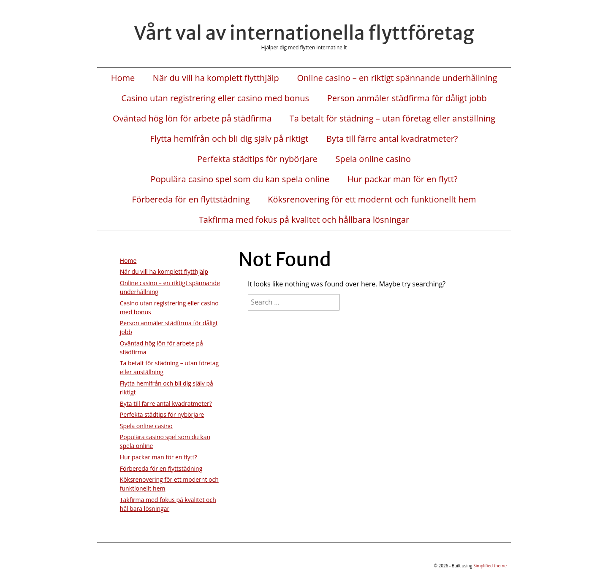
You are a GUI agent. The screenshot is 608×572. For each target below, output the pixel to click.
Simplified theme (490, 566)
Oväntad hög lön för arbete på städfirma (192, 118)
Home (123, 78)
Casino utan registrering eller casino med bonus (215, 98)
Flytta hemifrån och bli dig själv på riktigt (229, 139)
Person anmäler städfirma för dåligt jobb (407, 98)
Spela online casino (373, 159)
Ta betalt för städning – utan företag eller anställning (392, 118)
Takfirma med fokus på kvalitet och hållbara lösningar (304, 220)
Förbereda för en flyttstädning (191, 199)
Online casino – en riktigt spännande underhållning (397, 78)
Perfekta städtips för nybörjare (257, 159)
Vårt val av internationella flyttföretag (304, 33)
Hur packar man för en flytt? (402, 179)
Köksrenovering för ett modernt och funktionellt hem (372, 199)
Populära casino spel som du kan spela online (239, 179)
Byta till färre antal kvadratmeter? (392, 139)
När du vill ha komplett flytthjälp (216, 78)
